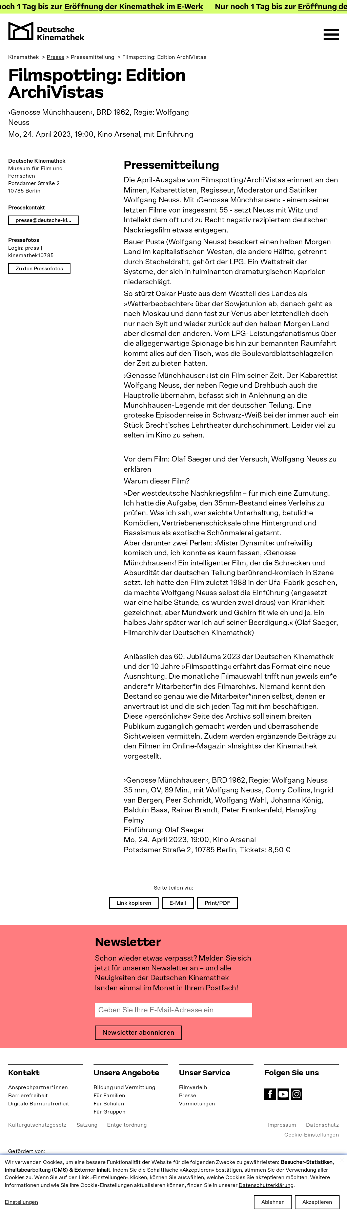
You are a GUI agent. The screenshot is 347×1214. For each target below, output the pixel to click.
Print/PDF (217, 903)
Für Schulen (109, 1103)
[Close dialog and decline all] (342, 1159)
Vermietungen (197, 1103)
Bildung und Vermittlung (124, 1087)
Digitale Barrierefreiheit (38, 1103)
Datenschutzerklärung (266, 1185)
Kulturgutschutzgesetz (37, 1125)
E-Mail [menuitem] (177, 903)
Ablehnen (273, 1202)
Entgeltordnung (127, 1125)
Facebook (270, 1094)
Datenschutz (322, 1125)
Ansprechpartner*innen (38, 1087)
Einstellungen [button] (21, 1202)
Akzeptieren (317, 1202)
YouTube (283, 1094)
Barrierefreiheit (28, 1095)
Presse (55, 57)
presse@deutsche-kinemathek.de (47, 220)
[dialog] (173, 1184)
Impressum (282, 1125)
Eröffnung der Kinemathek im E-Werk (135, 7)
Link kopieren (134, 903)
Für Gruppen (109, 1112)
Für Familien (109, 1095)
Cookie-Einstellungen (311, 1135)
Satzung (87, 1125)
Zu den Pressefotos (39, 268)
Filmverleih (193, 1087)
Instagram (296, 1094)
